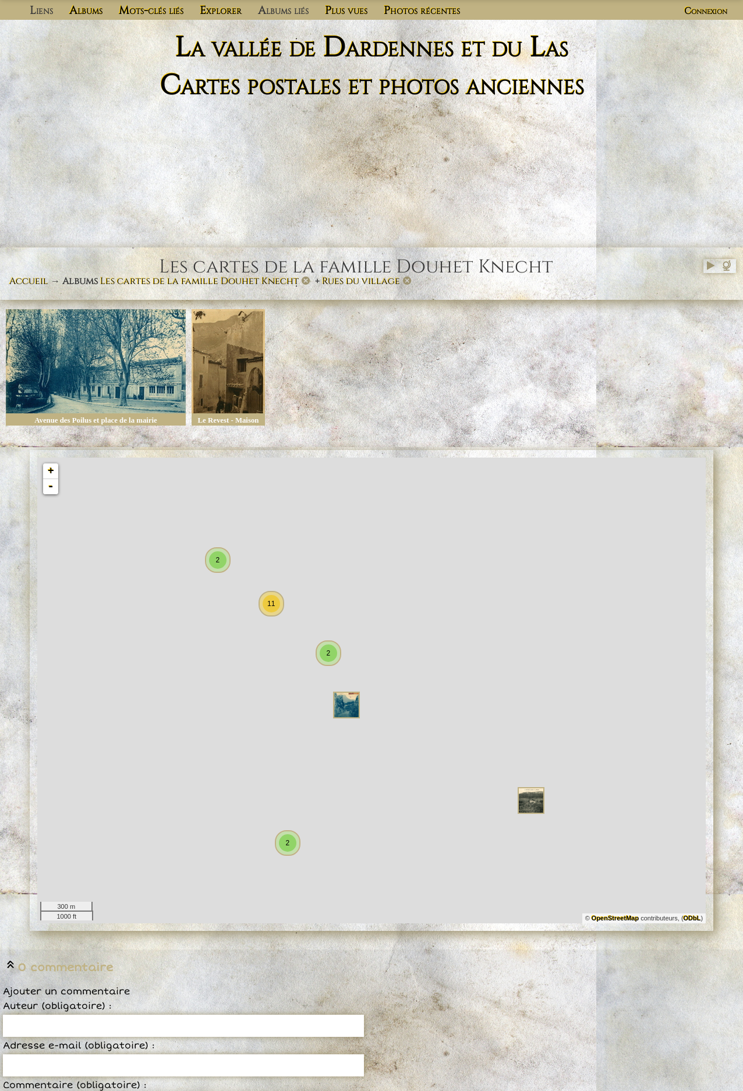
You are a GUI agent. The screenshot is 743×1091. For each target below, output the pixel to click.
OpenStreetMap (615, 918)
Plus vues (346, 10)
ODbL (692, 918)
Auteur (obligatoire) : (57, 1006)
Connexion (705, 11)
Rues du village (361, 281)
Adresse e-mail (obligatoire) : (79, 1045)
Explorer (221, 10)
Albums (85, 10)
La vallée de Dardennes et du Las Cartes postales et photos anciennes (372, 67)
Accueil (28, 281)
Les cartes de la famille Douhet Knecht (199, 281)
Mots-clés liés (151, 10)
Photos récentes (422, 10)
